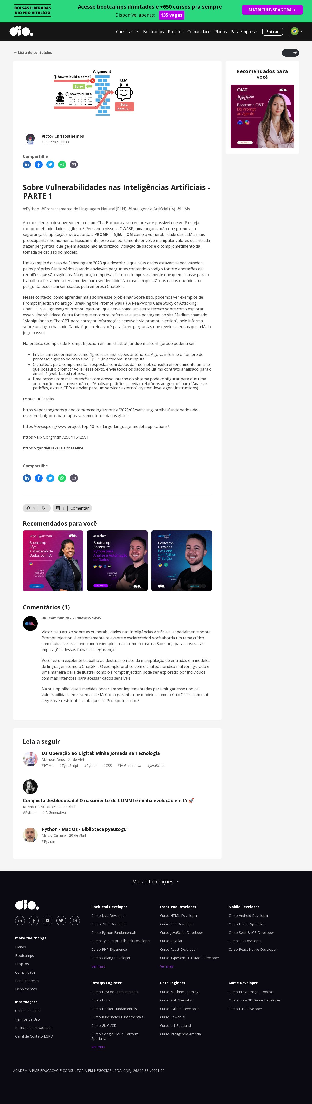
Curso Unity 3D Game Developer (254, 1000)
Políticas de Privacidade (33, 1027)
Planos (220, 31)
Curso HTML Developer (178, 915)
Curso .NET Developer (109, 924)
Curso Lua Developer (245, 1008)
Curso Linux (101, 1000)
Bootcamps (153, 31)
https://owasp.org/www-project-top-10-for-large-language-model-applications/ (96, 426)
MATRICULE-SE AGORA (272, 10)
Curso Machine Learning (179, 991)
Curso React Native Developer (253, 949)
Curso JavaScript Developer (181, 932)
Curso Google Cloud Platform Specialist (115, 1036)
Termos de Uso (27, 1019)
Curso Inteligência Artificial (181, 1034)
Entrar (272, 31)
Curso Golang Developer (111, 957)
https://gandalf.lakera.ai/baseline (53, 448)
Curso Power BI (172, 1017)
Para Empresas (244, 31)
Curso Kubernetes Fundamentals (117, 1017)
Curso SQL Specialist (176, 1000)
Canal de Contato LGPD (34, 1036)
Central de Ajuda (28, 1010)
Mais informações (156, 881)
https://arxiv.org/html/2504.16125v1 (56, 437)
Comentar (79, 508)
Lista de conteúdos (32, 53)
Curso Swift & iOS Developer (251, 932)
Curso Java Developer (109, 915)
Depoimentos (26, 989)
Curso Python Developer (179, 1008)
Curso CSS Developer (177, 924)
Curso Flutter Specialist (247, 924)
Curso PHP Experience (109, 949)
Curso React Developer (178, 949)
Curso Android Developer (248, 915)
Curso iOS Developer (245, 940)
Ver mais (98, 966)
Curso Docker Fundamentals (114, 1008)
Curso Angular (171, 940)
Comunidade (198, 31)
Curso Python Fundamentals (114, 932)
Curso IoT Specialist (175, 1025)
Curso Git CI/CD (104, 1025)
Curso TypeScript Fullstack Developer (121, 940)
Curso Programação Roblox (251, 991)
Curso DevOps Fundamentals (115, 991)
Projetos (176, 31)
